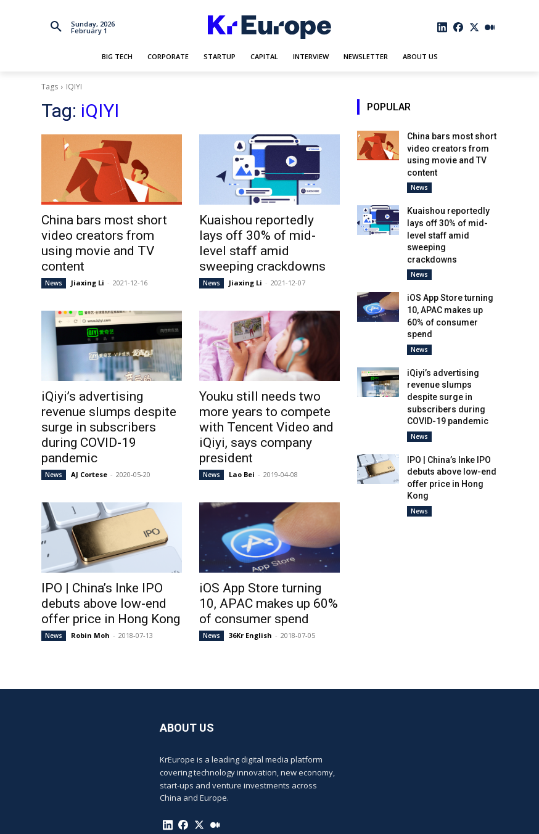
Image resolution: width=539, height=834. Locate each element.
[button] (56, 27)
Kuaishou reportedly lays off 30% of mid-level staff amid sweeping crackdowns (264, 233)
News (53, 262)
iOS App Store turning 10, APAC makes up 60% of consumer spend (257, 557)
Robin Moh (90, 586)
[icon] (443, 27)
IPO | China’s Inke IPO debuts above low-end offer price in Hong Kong (107, 557)
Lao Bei (242, 430)
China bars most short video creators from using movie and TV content (106, 233)
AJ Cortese (89, 430)
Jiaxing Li (87, 261)
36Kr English (250, 586)
